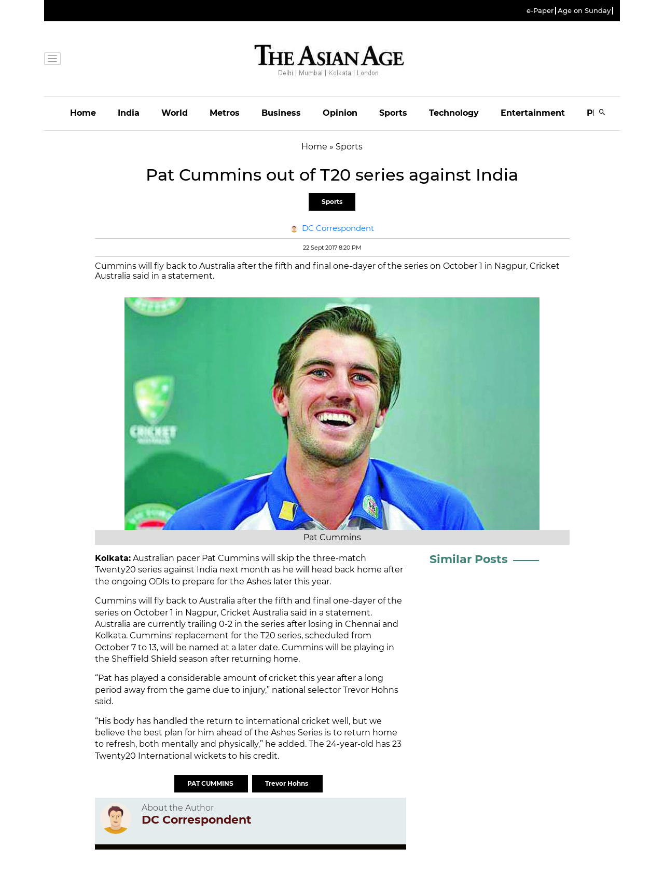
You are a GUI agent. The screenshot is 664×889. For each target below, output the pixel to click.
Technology (454, 113)
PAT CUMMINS (211, 783)
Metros (225, 113)
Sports (393, 113)
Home (83, 113)
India (129, 113)
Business (281, 113)
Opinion (340, 113)
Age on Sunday (584, 11)
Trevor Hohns (287, 783)
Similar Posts (469, 559)
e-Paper (540, 11)
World (174, 113)
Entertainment (533, 113)
